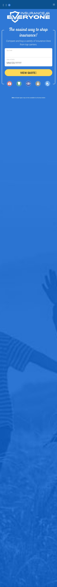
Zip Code (9, 50)
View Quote (28, 72)
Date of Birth (10, 59)
